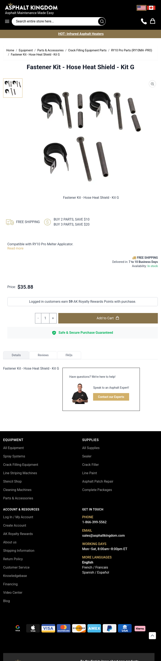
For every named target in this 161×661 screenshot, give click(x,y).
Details (16, 355)
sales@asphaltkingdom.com (103, 536)
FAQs (69, 355)
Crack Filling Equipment (20, 465)
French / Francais (95, 567)
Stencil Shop (12, 481)
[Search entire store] (59, 21)
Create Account (14, 525)
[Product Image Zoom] (152, 84)
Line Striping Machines (20, 473)
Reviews (43, 355)
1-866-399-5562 (94, 522)
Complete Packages (97, 490)
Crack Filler (90, 465)
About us (10, 542)
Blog (6, 601)
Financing (10, 584)
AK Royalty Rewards (18, 534)
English (87, 562)
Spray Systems (14, 456)
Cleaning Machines (17, 490)
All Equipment (13, 448)
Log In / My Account (18, 517)
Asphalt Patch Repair (97, 481)
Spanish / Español (95, 572)
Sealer (86, 456)
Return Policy (13, 559)
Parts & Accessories (18, 498)
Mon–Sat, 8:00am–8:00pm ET (104, 549)
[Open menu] (8, 21)
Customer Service (16, 567)
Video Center (12, 593)
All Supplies (91, 448)
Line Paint (89, 473)
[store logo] (80, 6)
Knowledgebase (15, 576)
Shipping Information (18, 551)
